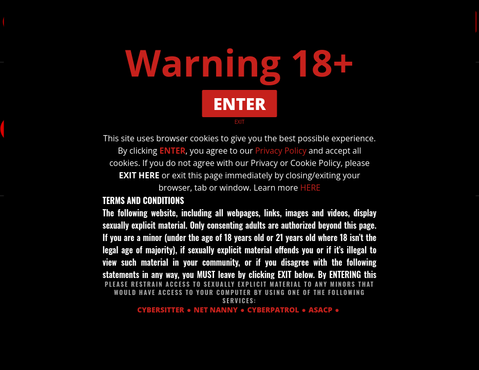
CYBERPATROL (273, 309)
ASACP (320, 309)
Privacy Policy (280, 150)
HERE (310, 187)
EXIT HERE (139, 175)
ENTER (172, 150)
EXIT (240, 121)
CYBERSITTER (160, 309)
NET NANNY (216, 309)
